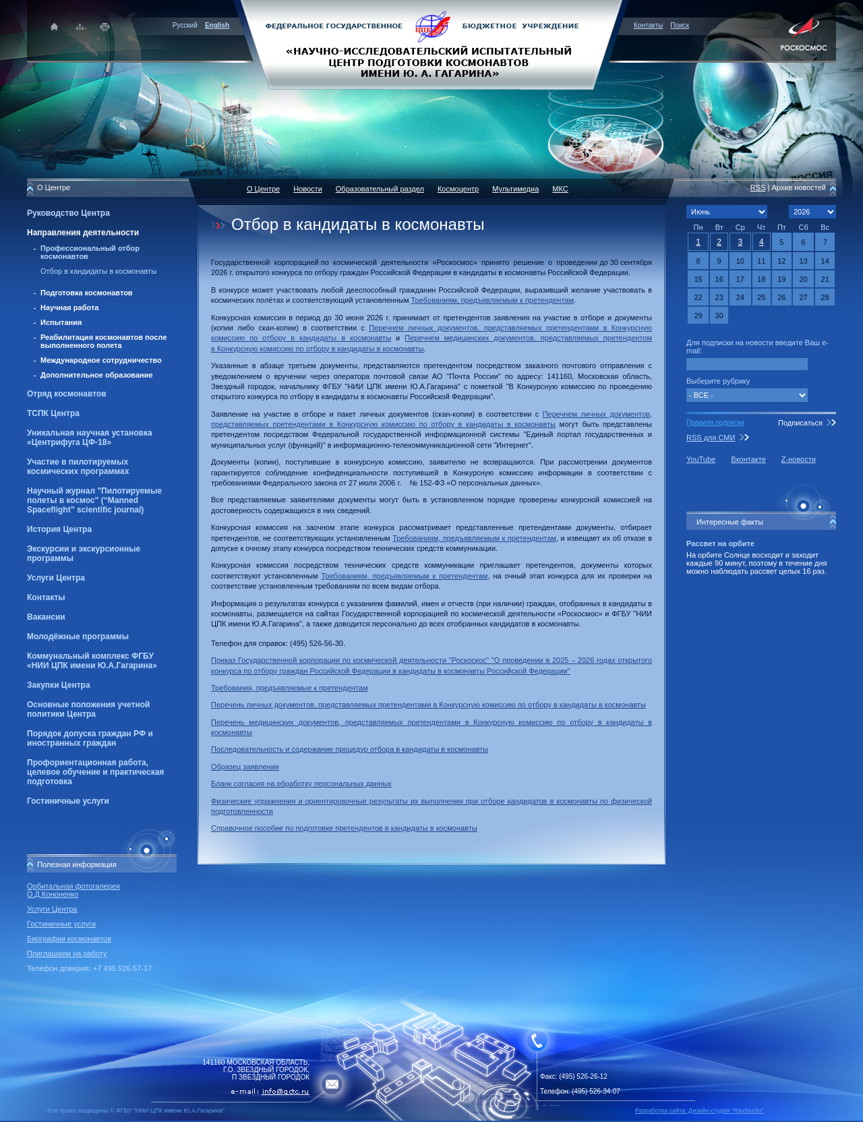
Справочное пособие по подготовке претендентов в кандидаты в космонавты (344, 828)
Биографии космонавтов (69, 939)
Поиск (679, 25)
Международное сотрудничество (101, 360)
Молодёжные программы (78, 636)
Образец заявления (245, 767)
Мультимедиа (515, 189)
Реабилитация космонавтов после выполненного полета (103, 341)
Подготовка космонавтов (86, 293)
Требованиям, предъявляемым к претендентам (492, 300)
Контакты (648, 25)
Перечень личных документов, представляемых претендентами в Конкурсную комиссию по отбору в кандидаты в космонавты (428, 705)
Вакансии (46, 617)
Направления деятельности (83, 232)
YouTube (700, 459)
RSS (758, 187)
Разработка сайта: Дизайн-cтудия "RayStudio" (699, 1110)
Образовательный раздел (380, 189)
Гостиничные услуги (68, 801)
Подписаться (800, 423)
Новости (307, 189)
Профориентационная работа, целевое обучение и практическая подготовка (95, 772)
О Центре (263, 189)
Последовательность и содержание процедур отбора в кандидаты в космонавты (349, 749)
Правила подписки (715, 422)
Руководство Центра (68, 213)
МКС (560, 189)
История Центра (59, 529)
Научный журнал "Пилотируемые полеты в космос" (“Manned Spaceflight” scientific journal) (94, 500)
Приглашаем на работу (67, 953)
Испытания (61, 322)
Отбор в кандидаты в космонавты (98, 271)
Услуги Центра (56, 578)
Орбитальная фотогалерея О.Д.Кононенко (73, 890)
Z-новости (798, 459)
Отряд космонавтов (67, 393)
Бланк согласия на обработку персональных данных (301, 783)
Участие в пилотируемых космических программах (78, 466)
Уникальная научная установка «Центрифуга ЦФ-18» (89, 437)
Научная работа (69, 307)
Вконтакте (748, 459)
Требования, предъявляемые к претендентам (289, 688)
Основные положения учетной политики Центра (88, 709)
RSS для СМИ (710, 438)
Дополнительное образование (96, 375)
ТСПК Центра (53, 413)
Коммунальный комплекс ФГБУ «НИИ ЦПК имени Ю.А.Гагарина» (92, 660)
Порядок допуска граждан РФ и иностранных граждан (90, 738)
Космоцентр (458, 189)
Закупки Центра (58, 685)
